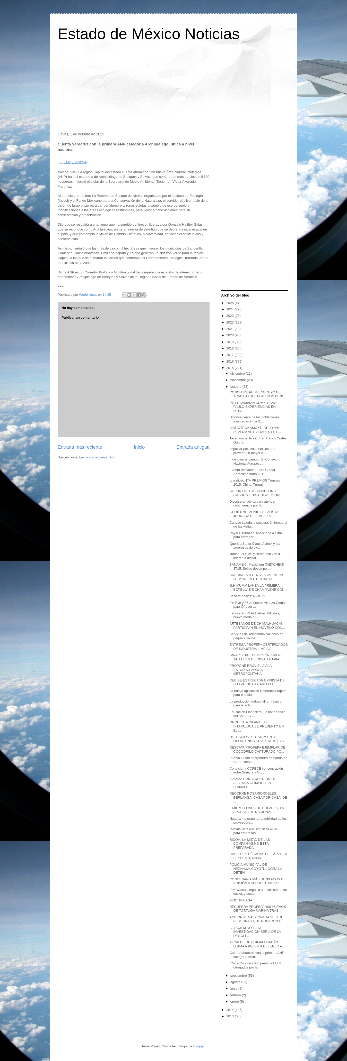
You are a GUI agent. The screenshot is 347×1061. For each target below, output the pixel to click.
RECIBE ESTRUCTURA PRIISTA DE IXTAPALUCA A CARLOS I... (256, 682)
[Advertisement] (173, 88)
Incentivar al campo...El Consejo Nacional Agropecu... (253, 461)
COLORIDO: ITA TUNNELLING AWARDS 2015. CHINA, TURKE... (256, 493)
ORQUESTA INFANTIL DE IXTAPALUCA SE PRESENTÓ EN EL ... (256, 726)
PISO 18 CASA (240, 900)
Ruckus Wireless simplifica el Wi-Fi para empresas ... (255, 831)
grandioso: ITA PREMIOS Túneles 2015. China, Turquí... (254, 482)
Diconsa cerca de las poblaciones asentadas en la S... (254, 419)
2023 (230, 316)
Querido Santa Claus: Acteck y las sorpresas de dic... (254, 546)
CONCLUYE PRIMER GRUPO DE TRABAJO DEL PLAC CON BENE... (258, 394)
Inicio (139, 447)
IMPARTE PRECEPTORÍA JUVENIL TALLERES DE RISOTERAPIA (256, 657)
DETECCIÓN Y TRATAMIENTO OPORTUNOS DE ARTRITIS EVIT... (258, 739)
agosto (235, 982)
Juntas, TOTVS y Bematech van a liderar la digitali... (254, 556)
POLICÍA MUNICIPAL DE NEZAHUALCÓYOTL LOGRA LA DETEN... (255, 868)
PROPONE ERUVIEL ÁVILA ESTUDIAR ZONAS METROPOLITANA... (250, 670)
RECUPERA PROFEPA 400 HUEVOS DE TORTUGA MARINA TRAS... (257, 909)
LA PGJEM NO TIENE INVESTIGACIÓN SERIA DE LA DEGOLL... (255, 932)
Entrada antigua (193, 447)
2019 (230, 342)
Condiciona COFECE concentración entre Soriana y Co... (256, 770)
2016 (230, 361)
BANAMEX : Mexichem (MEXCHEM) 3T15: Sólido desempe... (256, 566)
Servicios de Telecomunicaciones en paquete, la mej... (256, 636)
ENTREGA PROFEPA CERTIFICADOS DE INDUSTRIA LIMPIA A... (258, 647)
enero (235, 1001)
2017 (230, 355)
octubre (236, 387)
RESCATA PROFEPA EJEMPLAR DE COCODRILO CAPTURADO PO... (257, 749)
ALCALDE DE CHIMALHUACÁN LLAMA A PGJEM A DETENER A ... (257, 944)
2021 (230, 329)
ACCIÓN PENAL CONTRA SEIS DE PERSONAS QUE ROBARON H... (256, 919)
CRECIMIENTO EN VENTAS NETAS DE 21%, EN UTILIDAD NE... (256, 577)
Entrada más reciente (80, 447)
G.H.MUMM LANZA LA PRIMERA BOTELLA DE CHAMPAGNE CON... (258, 588)
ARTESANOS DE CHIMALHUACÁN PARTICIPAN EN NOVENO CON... (257, 626)
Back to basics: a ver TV (247, 596)
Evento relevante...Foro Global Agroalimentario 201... (252, 472)
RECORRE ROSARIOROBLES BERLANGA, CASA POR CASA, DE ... (258, 797)
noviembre (238, 380)
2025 (230, 303)
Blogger (198, 1046)
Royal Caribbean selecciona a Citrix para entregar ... (255, 535)
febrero (236, 995)
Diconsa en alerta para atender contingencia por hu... (252, 504)
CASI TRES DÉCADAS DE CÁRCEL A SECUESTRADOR (258, 856)
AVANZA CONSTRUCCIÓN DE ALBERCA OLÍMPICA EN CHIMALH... (252, 783)
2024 (230, 309)
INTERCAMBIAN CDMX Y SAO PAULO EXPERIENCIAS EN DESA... (252, 407)
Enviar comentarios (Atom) (98, 457)
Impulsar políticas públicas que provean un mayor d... (252, 451)
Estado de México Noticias (149, 33)
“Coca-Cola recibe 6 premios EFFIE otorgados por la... (255, 965)
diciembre (238, 373)
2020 (230, 335)
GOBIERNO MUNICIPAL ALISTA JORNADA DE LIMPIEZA (253, 514)
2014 (230, 1010)
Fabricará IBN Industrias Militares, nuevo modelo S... (254, 615)
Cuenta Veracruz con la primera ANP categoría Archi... (256, 955)
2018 (230, 348)
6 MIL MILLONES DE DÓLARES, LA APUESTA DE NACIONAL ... (256, 810)
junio (234, 988)
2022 (230, 322)
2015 (230, 368)
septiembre (239, 975)
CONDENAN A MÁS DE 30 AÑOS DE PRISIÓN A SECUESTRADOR (257, 881)
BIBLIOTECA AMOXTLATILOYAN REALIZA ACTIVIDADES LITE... (255, 430)
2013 (230, 1016)
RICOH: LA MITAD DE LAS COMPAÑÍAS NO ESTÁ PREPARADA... (249, 844)
